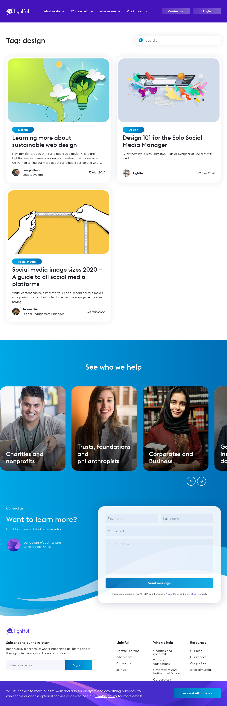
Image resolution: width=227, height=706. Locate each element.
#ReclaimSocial (201, 670)
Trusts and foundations (161, 662)
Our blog (196, 651)
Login (207, 11)
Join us (121, 670)
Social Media (27, 261)
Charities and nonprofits (162, 652)
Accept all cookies (197, 693)
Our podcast (199, 663)
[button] (191, 481)
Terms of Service (192, 598)
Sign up (79, 665)
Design (23, 129)
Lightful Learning (128, 651)
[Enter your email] (35, 665)
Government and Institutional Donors (167, 671)
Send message (159, 587)
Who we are (124, 657)
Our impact (198, 657)
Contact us (176, 11)
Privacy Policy (172, 598)
